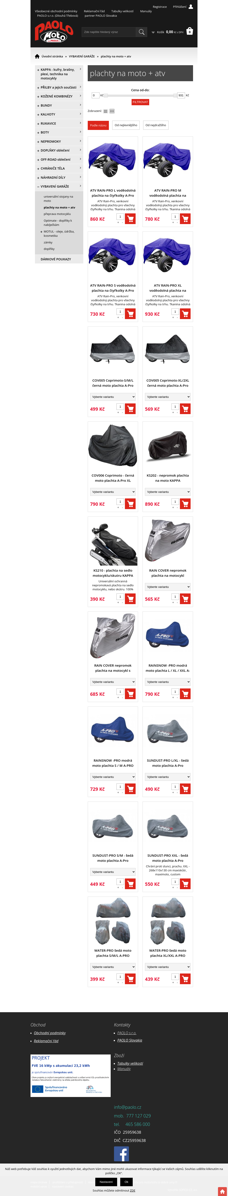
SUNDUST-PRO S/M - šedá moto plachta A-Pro (112, 858)
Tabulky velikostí (122, 11)
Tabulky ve (125, 1063)
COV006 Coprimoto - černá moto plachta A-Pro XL (113, 478)
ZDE (132, 1190)
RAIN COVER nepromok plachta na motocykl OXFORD (167, 573)
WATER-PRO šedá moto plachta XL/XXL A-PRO (167, 953)
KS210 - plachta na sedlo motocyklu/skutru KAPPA (113, 573)
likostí (138, 1063)
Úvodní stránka (52, 56)
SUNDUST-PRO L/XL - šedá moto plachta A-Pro (168, 763)
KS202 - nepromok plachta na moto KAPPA (168, 478)
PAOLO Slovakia (129, 1040)
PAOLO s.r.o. (126, 1032)
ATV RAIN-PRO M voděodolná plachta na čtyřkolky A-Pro (167, 193)
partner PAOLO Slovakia (101, 16)
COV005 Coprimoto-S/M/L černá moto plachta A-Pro (112, 383)
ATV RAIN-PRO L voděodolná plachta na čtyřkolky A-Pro (113, 193)
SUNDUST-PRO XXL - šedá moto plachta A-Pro (167, 858)
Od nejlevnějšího (126, 125)
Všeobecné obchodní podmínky (56, 11)
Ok (126, 1182)
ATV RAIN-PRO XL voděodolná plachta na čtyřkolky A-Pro (167, 288)
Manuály (146, 11)
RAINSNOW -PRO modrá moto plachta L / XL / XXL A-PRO (168, 668)
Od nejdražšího (156, 125)
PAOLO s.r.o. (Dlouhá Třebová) (57, 16)
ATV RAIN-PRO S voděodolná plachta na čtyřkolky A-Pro (113, 288)
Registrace (160, 7)
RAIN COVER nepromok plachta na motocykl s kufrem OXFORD (112, 668)
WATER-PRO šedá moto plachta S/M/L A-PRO (112, 953)
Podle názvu (98, 125)
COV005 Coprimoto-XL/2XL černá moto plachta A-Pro (168, 383)
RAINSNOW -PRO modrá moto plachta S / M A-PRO (112, 763)
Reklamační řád (94, 11)
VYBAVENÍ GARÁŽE (82, 56)
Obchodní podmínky (50, 1032)
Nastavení (106, 1182)
